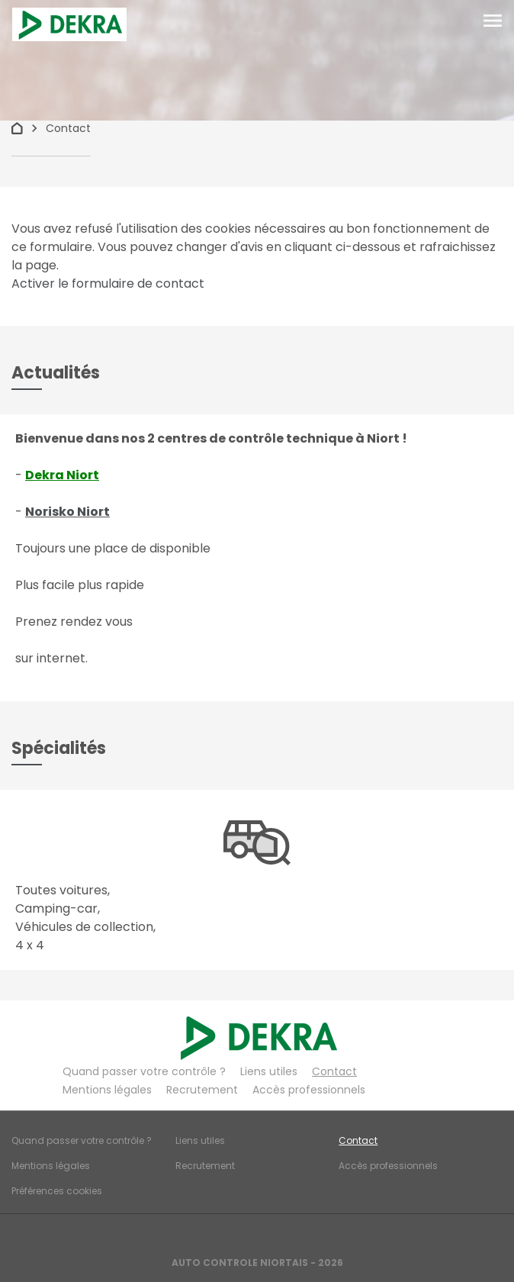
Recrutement (202, 1090)
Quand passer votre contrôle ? (144, 1071)
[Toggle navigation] (492, 21)
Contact (334, 1071)
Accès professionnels (308, 1090)
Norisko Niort (67, 511)
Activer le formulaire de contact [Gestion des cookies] (107, 283)
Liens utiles (268, 1071)
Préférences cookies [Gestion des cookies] (56, 1190)
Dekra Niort (62, 475)
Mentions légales (107, 1090)
